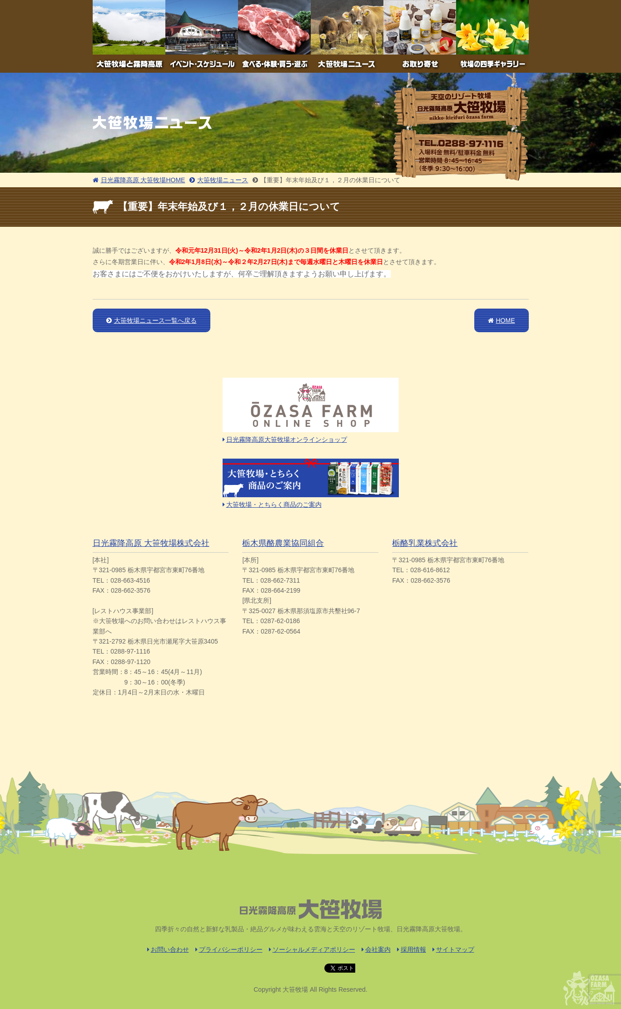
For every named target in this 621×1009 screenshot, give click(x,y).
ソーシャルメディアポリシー (312, 949)
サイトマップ (453, 949)
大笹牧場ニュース (218, 180)
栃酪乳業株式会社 (424, 543)
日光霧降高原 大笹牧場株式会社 (151, 543)
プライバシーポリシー (229, 949)
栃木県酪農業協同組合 (283, 543)
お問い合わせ (168, 949)
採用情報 (411, 949)
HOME (501, 320)
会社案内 (376, 949)
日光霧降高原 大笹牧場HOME (139, 180)
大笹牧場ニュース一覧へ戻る (151, 320)
